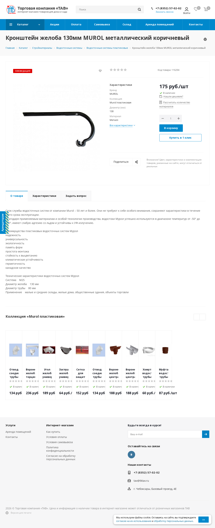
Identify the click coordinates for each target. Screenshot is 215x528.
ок (203, 519)
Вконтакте (131, 454)
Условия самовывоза (59, 442)
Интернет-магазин (60, 425)
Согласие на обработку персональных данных (60, 457)
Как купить (53, 431)
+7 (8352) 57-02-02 (168, 8)
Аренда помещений (18, 431)
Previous (197, 317)
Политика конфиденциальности (60, 449)
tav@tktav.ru (141, 480)
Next (203, 317)
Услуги (10, 425)
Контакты (12, 437)
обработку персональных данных (173, 521)
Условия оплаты (56, 437)
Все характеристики (121, 125)
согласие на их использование (133, 521)
